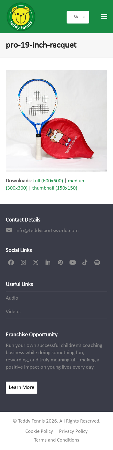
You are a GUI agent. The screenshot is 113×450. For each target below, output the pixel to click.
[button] (104, 16)
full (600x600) (48, 181)
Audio (12, 298)
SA (80, 17)
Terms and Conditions (56, 440)
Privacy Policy (73, 431)
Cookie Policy (39, 431)
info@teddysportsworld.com (47, 231)
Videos (13, 312)
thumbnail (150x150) (54, 188)
